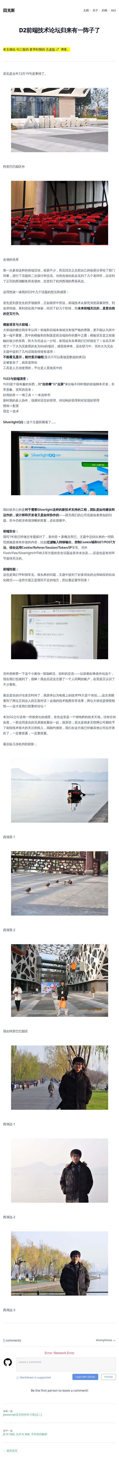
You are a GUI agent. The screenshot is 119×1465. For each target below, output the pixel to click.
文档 (86, 10)
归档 (104, 10)
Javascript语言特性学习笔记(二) (22, 1414)
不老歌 (50, 49)
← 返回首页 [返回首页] (10, 1450)
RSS (113, 10)
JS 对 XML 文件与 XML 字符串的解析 (25, 1434)
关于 (95, 10)
